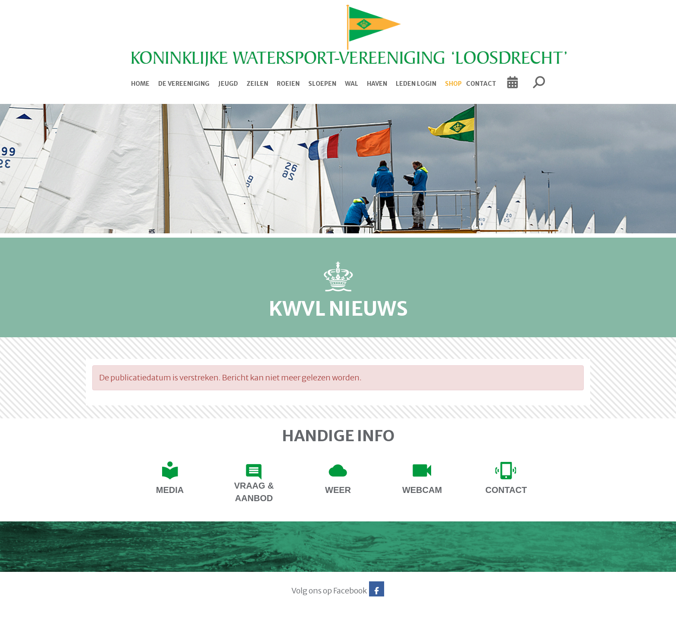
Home (140, 84)
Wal (351, 84)
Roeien (288, 84)
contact (506, 490)
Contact (481, 84)
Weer (338, 490)
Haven (377, 84)
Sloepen (322, 84)
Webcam (422, 490)
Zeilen (257, 84)
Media (170, 490)
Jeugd (228, 84)
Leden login (416, 84)
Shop (453, 84)
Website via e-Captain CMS (112, 627)
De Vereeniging (184, 84)
